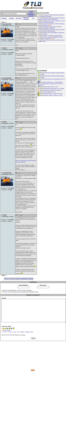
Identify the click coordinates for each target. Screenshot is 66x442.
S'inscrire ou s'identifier (26, 18)
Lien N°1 (5, 332)
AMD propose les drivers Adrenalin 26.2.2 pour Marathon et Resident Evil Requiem (51, 21)
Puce (15, 332)
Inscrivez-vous (6, 292)
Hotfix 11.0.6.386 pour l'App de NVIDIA (52, 35)
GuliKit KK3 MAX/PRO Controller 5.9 (53, 90)
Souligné (27, 332)
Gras (18, 332)
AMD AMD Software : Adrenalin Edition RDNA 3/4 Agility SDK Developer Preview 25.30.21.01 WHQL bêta (50, 84)
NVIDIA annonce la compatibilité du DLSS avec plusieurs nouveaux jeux (50, 37)
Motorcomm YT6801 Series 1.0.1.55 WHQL (54, 88)
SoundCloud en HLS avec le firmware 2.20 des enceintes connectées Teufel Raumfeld (51, 30)
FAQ (33, 18)
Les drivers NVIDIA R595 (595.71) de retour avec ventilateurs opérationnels (51, 15)
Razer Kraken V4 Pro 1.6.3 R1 (51, 86)
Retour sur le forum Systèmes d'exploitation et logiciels (18, 278)
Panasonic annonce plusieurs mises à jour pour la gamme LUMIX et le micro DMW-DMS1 (51, 18)
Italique (22, 332)
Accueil (31, 11)
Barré (31, 332)
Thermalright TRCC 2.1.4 (49, 92)
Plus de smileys (7, 330)
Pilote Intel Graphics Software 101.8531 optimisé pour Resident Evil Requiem (49, 27)
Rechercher (19, 18)
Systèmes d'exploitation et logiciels (31, 14)
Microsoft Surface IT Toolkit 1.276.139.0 (53, 93)
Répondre (4, 18)
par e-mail (17, 290)
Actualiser (11, 18)
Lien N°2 (10, 332)
